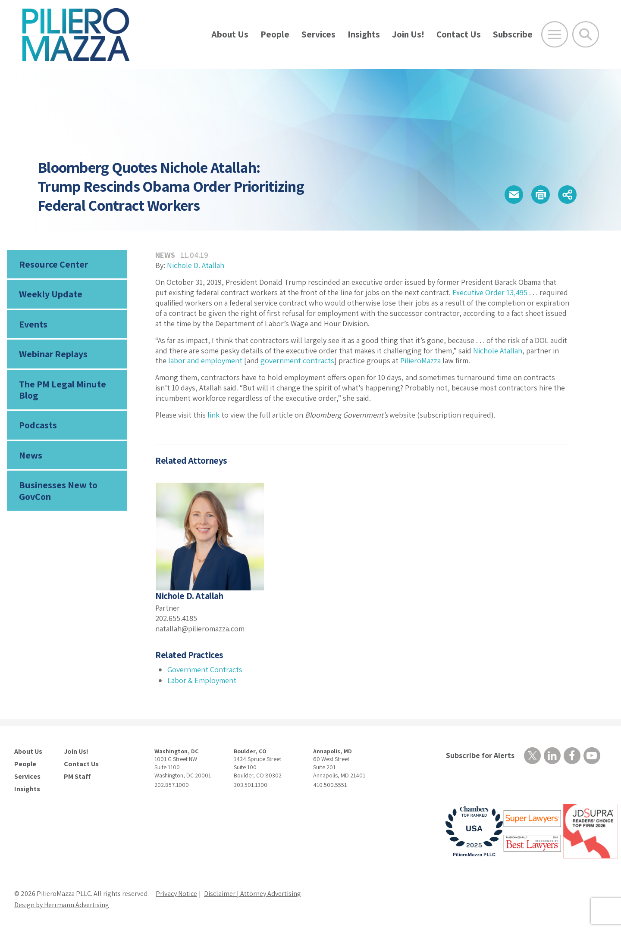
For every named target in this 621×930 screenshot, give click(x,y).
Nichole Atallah (497, 351)
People (274, 34)
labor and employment (205, 360)
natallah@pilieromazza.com (200, 629)
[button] (514, 194)
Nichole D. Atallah (195, 265)
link (213, 415)
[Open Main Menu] (554, 34)
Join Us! (408, 34)
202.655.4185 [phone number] (176, 618)
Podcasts (38, 425)
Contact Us (458, 34)
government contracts (297, 360)
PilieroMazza (420, 360)
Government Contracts (204, 669)
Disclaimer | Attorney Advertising (252, 893)
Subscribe (513, 34)
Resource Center (53, 264)
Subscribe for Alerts (480, 755)
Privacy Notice (176, 893)
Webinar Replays (53, 354)
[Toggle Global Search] (585, 34)
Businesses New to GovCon (58, 490)
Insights (364, 34)
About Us (229, 34)
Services (318, 34)
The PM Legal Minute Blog (62, 389)
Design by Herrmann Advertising (61, 904)
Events (33, 324)
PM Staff (77, 776)
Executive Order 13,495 (489, 292)
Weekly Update (50, 294)
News (30, 455)
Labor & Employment (201, 680)
